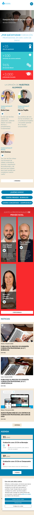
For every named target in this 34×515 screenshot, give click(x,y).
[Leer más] (5, 352)
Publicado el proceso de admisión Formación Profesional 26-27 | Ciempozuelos (15, 381)
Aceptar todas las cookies (18, 499)
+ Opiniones (17, 180)
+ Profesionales (17, 312)
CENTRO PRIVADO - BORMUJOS (17, 197)
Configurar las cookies (18, 506)
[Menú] (31, 3)
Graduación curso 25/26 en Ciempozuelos (17, 461)
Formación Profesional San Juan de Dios (17, 20)
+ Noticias (17, 425)
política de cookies (26, 494)
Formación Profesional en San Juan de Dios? (17, 38)
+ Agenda (17, 472)
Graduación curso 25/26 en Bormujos (15, 442)
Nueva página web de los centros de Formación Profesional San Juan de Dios (15, 414)
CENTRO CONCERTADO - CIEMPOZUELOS (17, 203)
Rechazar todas (18, 502)
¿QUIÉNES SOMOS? (17, 192)
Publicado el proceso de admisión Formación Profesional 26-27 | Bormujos (15, 348)
